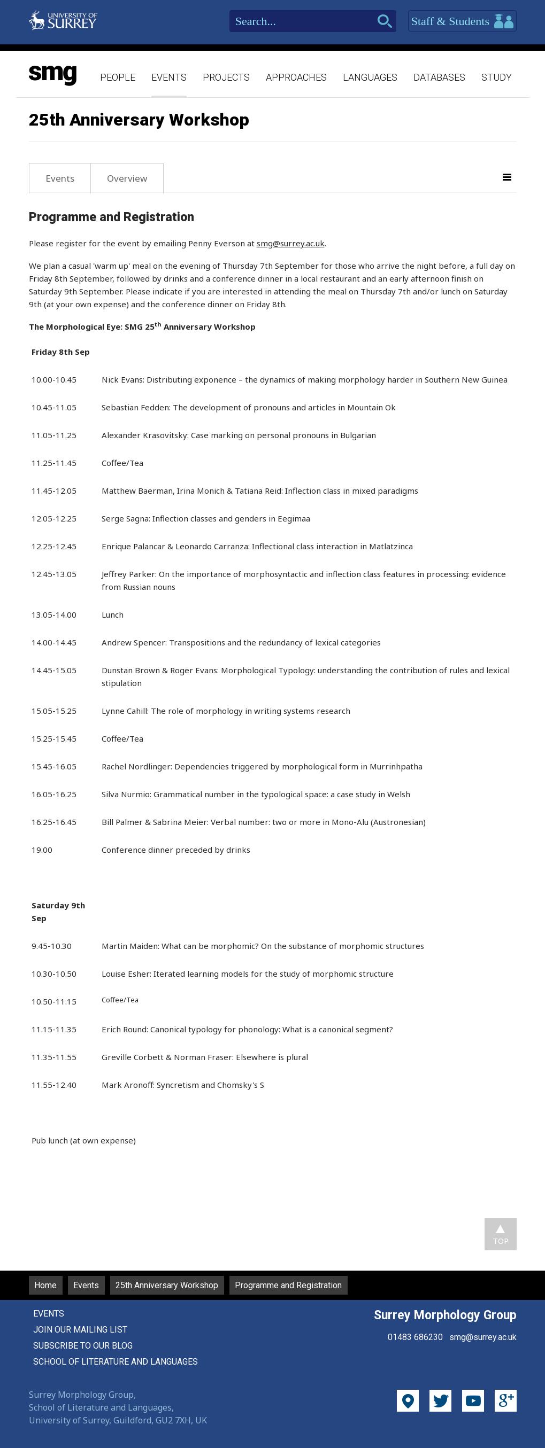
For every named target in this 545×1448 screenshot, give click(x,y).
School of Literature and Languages (115, 1362)
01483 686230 (415, 1337)
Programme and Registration (288, 1285)
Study (496, 77)
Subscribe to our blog (83, 1346)
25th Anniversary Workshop (167, 1285)
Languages (370, 77)
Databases (439, 77)
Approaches (296, 77)
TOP (501, 1240)
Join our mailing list (80, 1330)
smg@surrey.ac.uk (291, 243)
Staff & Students (462, 21)
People (117, 77)
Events (169, 77)
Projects (226, 77)
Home (45, 1285)
